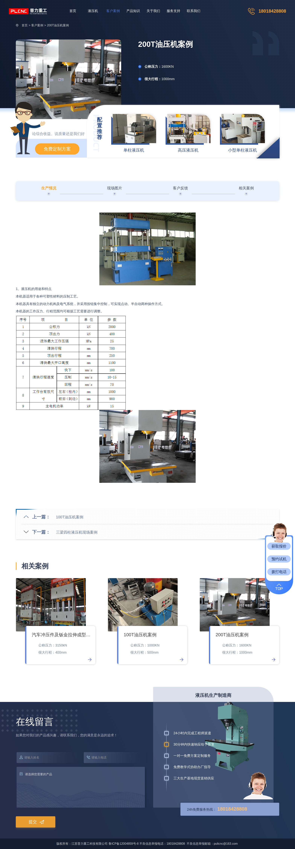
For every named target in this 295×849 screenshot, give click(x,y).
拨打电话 (279, 572)
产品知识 (133, 11)
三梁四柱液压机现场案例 (76, 532)
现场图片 (114, 188)
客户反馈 (180, 188)
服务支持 (173, 11)
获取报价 (279, 546)
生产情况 (48, 188)
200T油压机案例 (58, 25)
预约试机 (279, 559)
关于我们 (153, 11)
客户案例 (113, 11)
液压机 (93, 11)
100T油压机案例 (70, 517)
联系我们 (193, 11)
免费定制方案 (57, 148)
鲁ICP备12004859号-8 (124, 843)
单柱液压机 (133, 150)
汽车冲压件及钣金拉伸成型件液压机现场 (62, 634)
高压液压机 (188, 150)
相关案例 (246, 188)
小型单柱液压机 (242, 150)
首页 (72, 11)
